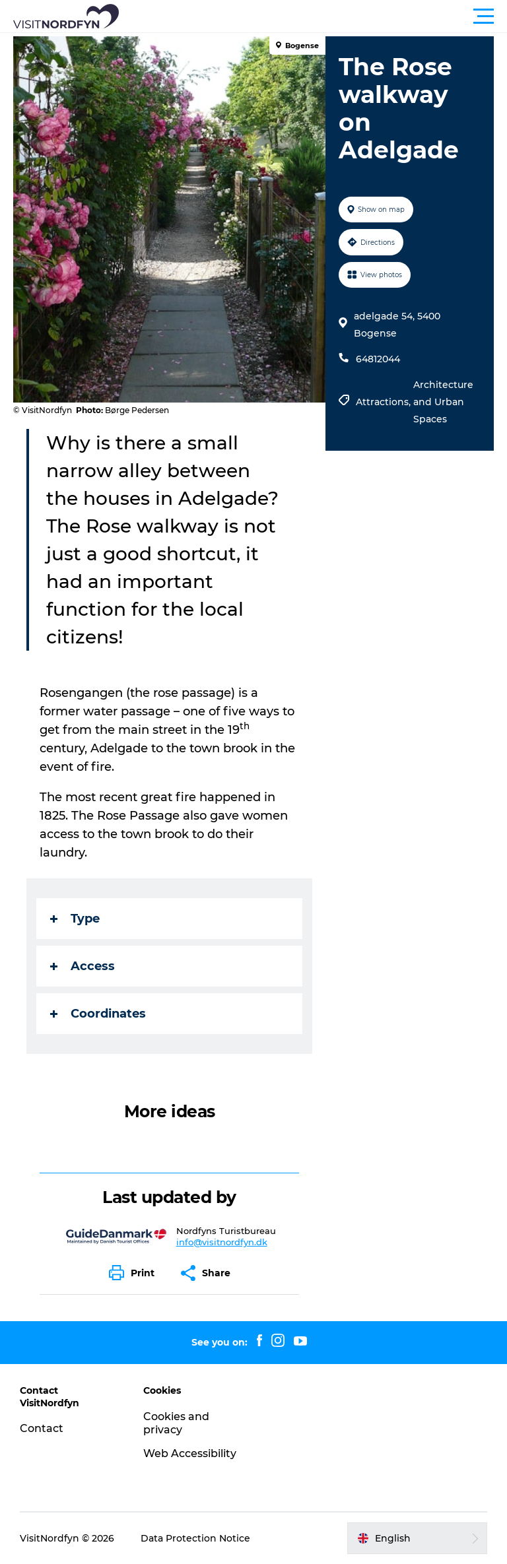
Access (82, 966)
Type (75, 918)
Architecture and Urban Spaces (443, 402)
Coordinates (98, 1013)
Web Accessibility (189, 1453)
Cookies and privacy (176, 1423)
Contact (41, 1428)
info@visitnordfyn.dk (221, 1242)
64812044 (378, 359)
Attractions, (384, 402)
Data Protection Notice (195, 1538)
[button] (313, 16)
